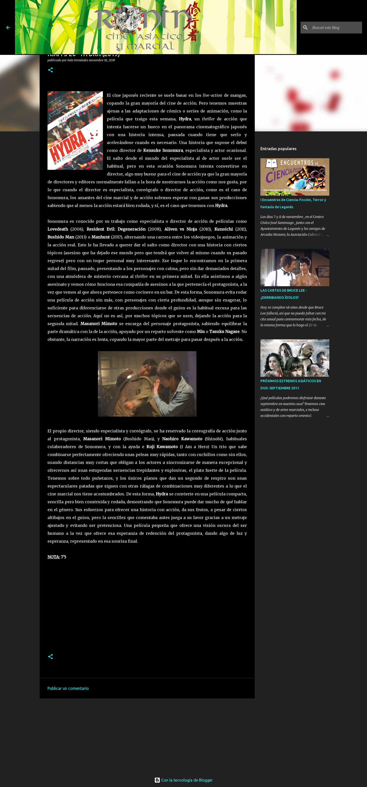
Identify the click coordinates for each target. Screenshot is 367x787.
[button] (50, 70)
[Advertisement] (147, 734)
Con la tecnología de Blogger (183, 780)
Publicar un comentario (68, 688)
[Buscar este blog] (336, 27)
